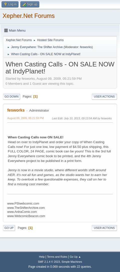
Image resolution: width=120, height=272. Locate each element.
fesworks (86, 47)
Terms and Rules (57, 256)
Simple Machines (72, 261)
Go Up (9, 227)
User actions (104, 96)
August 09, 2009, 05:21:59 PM (25, 118)
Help (42, 256)
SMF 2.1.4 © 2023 (49, 261)
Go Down (12, 96)
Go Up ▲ (75, 256)
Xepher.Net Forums (29, 15)
